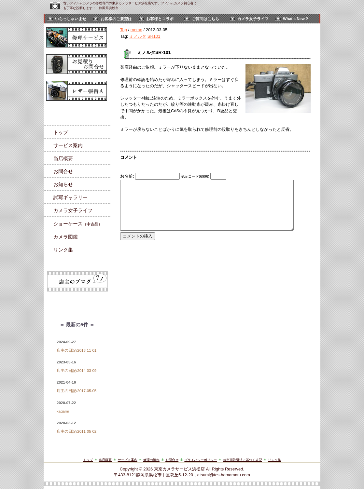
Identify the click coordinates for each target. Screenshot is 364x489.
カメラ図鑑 (65, 236)
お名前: (127, 176)
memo (136, 29)
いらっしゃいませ (70, 19)
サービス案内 (68, 145)
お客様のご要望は (116, 19)
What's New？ (296, 19)
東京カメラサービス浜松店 (179, 469)
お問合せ (63, 171)
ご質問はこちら (205, 19)
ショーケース (77, 223)
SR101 (154, 36)
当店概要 (63, 158)
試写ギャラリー (70, 197)
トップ (60, 132)
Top (123, 29)
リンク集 (63, 249)
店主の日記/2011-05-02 (76, 431)
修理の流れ (151, 460)
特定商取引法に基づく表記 (242, 460)
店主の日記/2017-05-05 (76, 391)
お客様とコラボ (160, 19)
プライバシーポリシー (200, 460)
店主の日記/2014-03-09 (76, 371)
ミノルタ (137, 36)
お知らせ (63, 184)
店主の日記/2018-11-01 (76, 350)
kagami (63, 411)
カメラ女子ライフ (253, 19)
